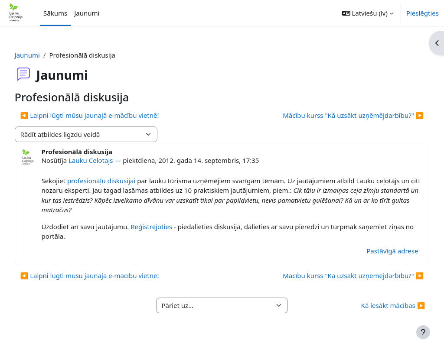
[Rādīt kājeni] (423, 332)
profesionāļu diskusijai (117, 180)
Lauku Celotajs (107, 160)
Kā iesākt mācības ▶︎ (377, 305)
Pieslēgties (422, 13)
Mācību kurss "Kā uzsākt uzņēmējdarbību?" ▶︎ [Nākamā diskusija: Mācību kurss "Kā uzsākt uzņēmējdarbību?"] (337, 115)
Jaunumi (43, 55)
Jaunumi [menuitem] (86, 13)
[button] (367, 13)
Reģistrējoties (168, 226)
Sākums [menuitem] (55, 13)
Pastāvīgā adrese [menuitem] (376, 250)
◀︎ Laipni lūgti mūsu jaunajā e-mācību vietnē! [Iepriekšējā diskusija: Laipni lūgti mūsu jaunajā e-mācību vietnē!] (105, 115)
